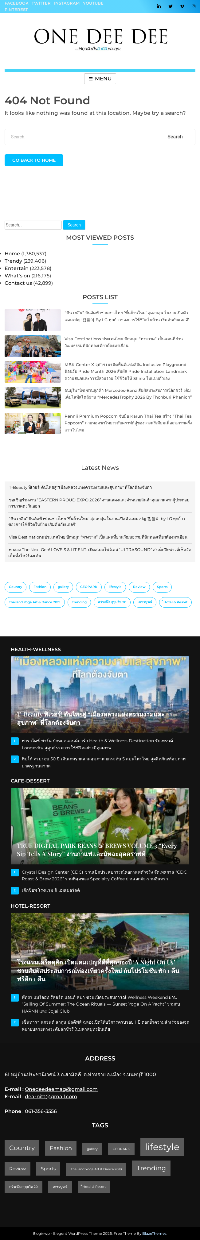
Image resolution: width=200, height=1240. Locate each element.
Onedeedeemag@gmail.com (61, 1089)
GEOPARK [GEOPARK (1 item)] (88, 587)
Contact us (18, 283)
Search (74, 224)
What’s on (17, 276)
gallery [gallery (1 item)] (63, 587)
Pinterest (16, 9)
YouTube (93, 3)
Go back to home (34, 160)
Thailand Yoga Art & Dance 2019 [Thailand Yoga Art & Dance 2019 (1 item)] (35, 602)
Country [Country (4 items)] (15, 587)
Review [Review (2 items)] (139, 587)
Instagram (67, 3)
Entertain (17, 268)
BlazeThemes (154, 1233)
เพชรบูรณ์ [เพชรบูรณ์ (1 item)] (145, 602)
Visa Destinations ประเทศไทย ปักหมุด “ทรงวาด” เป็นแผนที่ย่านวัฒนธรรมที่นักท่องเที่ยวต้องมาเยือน (98, 537)
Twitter (41, 3)
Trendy (13, 261)
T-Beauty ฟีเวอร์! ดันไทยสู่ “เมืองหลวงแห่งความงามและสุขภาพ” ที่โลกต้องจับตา (80, 487)
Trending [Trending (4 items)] (79, 602)
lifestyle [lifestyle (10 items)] (115, 587)
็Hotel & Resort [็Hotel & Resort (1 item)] (175, 602)
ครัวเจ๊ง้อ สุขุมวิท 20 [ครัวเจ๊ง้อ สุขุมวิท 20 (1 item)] (112, 602)
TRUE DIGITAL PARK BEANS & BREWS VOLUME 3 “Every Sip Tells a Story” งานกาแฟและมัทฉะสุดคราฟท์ (97, 849)
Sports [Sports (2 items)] (162, 587)
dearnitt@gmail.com (51, 1096)
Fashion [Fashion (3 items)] (39, 587)
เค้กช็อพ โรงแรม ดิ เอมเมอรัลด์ (51, 890)
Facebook (16, 3)
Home (12, 254)
